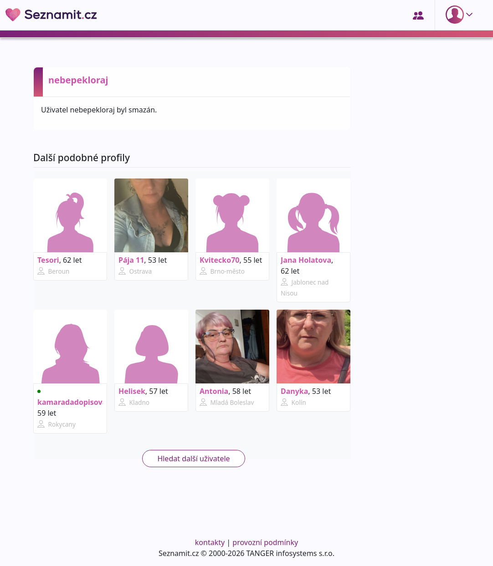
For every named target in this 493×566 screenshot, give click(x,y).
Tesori (48, 260)
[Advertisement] (410, 385)
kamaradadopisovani (75, 398)
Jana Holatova (306, 260)
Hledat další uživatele (193, 459)
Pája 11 (131, 260)
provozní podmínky (265, 542)
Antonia (214, 391)
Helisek (131, 391)
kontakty (210, 542)
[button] (461, 14)
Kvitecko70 (220, 260)
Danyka (294, 391)
